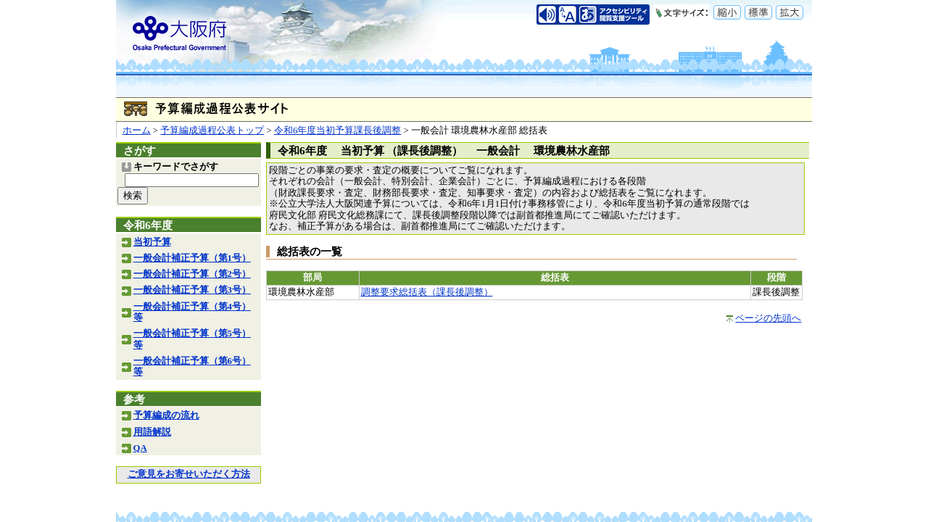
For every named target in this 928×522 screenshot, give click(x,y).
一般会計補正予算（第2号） (192, 274)
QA (140, 448)
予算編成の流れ (166, 415)
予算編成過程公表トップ (212, 130)
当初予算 (152, 242)
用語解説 (152, 432)
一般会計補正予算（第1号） (192, 258)
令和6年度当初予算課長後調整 (337, 130)
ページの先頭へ (768, 318)
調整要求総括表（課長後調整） (427, 292)
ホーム (137, 130)
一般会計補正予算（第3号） (192, 290)
